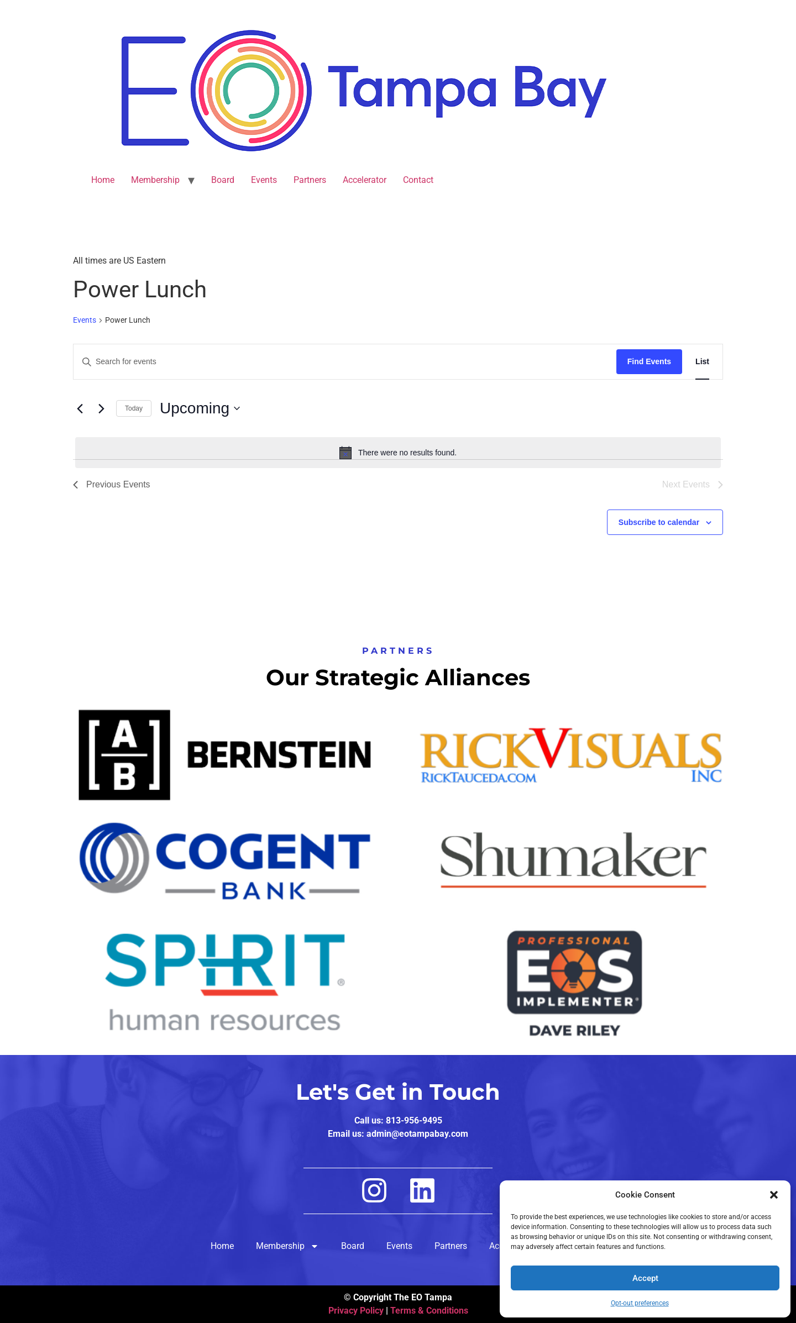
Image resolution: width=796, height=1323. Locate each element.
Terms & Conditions (429, 1310)
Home (102, 180)
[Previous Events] (79, 408)
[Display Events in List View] (702, 361)
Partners (310, 180)
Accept (645, 1278)
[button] (773, 1194)
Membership (155, 180)
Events (264, 180)
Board (222, 180)
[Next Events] (101, 408)
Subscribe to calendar (659, 522)
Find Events (649, 361)
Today (134, 408)
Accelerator (364, 180)
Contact (418, 180)
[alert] (398, 452)
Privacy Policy (356, 1310)
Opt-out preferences (640, 1303)
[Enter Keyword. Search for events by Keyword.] (345, 361)
